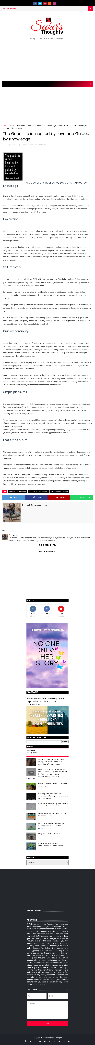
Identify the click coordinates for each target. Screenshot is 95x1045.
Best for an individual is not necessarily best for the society (51, 825)
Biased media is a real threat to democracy (52, 814)
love (60, 125)
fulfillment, (15, 144)
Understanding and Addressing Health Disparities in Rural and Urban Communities (45, 701)
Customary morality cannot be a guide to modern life (53, 804)
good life (30, 125)
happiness (41, 125)
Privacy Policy (31, 752)
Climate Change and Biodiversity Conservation (50, 844)
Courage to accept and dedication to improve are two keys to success (53, 796)
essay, (8, 144)
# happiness (43, 491)
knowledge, (39, 144)
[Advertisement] (47, 59)
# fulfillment (21, 491)
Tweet (15, 497)
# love (65, 491)
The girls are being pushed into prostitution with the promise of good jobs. (51, 761)
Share (37, 497)
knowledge (52, 125)
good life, (22, 144)
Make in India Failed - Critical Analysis (52, 785)
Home (5, 125)
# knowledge (56, 491)
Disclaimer (30, 750)
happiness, (30, 144)
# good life (33, 491)
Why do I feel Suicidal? (49, 833)
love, (46, 144)
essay (12, 125)
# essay (12, 491)
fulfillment (21, 125)
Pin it (60, 497)
